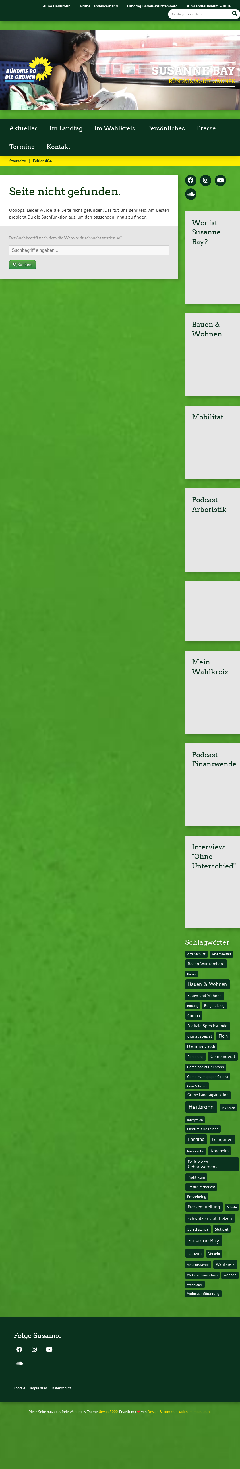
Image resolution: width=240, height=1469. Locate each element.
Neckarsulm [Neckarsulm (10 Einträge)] (195, 1151)
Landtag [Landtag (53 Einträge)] (196, 1139)
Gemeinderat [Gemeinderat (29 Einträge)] (222, 1056)
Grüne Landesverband (99, 6)
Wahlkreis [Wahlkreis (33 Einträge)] (225, 1264)
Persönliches (166, 128)
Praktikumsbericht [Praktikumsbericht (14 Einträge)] (201, 1186)
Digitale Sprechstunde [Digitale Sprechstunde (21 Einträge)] (207, 1025)
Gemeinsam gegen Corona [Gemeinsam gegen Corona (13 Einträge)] (207, 1076)
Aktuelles (23, 128)
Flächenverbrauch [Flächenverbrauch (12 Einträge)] (201, 1046)
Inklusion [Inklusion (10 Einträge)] (228, 1107)
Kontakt (58, 147)
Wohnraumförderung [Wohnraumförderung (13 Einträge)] (203, 1293)
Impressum (38, 1388)
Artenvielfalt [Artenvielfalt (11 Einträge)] (221, 954)
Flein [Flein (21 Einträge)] (223, 1036)
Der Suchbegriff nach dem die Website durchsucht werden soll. (66, 238)
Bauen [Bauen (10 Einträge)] (191, 974)
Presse (206, 128)
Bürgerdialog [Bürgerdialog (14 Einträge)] (214, 1005)
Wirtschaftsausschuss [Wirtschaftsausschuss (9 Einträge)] (202, 1275)
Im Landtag (65, 128)
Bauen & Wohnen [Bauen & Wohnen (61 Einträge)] (207, 984)
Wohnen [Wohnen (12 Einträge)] (230, 1275)
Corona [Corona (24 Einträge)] (193, 1015)
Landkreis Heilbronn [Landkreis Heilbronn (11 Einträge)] (202, 1129)
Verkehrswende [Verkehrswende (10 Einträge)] (198, 1264)
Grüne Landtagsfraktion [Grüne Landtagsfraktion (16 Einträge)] (208, 1094)
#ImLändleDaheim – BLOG (209, 6)
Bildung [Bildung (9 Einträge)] (192, 1005)
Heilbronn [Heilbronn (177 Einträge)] (201, 1107)
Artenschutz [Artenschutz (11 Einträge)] (196, 954)
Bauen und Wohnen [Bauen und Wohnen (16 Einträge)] (204, 995)
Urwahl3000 (108, 1411)
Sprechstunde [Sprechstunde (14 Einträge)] (198, 1229)
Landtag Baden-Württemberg (152, 6)
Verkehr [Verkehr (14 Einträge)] (214, 1253)
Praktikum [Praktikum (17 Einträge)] (196, 1177)
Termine (22, 147)
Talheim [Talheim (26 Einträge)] (195, 1253)
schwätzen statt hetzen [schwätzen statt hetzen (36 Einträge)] (210, 1218)
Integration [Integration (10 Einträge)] (195, 1119)
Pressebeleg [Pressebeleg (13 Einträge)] (196, 1196)
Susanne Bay (193, 71)
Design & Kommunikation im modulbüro (179, 1411)
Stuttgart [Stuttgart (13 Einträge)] (221, 1229)
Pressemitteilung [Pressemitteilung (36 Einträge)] (204, 1207)
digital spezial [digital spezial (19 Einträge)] (199, 1036)
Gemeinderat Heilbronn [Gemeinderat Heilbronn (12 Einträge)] (205, 1067)
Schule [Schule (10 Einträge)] (232, 1207)
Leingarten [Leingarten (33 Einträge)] (222, 1139)
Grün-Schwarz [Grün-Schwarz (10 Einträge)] (197, 1086)
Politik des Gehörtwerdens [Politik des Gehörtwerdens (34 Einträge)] (202, 1164)
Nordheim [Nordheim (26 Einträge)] (220, 1151)
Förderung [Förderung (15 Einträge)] (195, 1056)
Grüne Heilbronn (56, 6)
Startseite (17, 160)
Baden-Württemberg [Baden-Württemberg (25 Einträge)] (206, 964)
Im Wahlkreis (114, 128)
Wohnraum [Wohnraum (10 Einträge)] (195, 1284)
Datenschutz (61, 1388)
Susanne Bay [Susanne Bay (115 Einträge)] (203, 1240)
